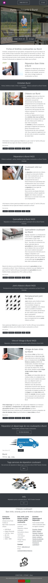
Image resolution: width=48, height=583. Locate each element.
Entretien (5, 148)
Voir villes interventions (24, 432)
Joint (23, 148)
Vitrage (28, 148)
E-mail (43, 2)
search (21, 450)
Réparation (11, 148)
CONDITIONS (18, 575)
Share (31, 575)
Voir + (24, 468)
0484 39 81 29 (24, 2)
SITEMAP (26, 575)
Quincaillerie (18, 148)
